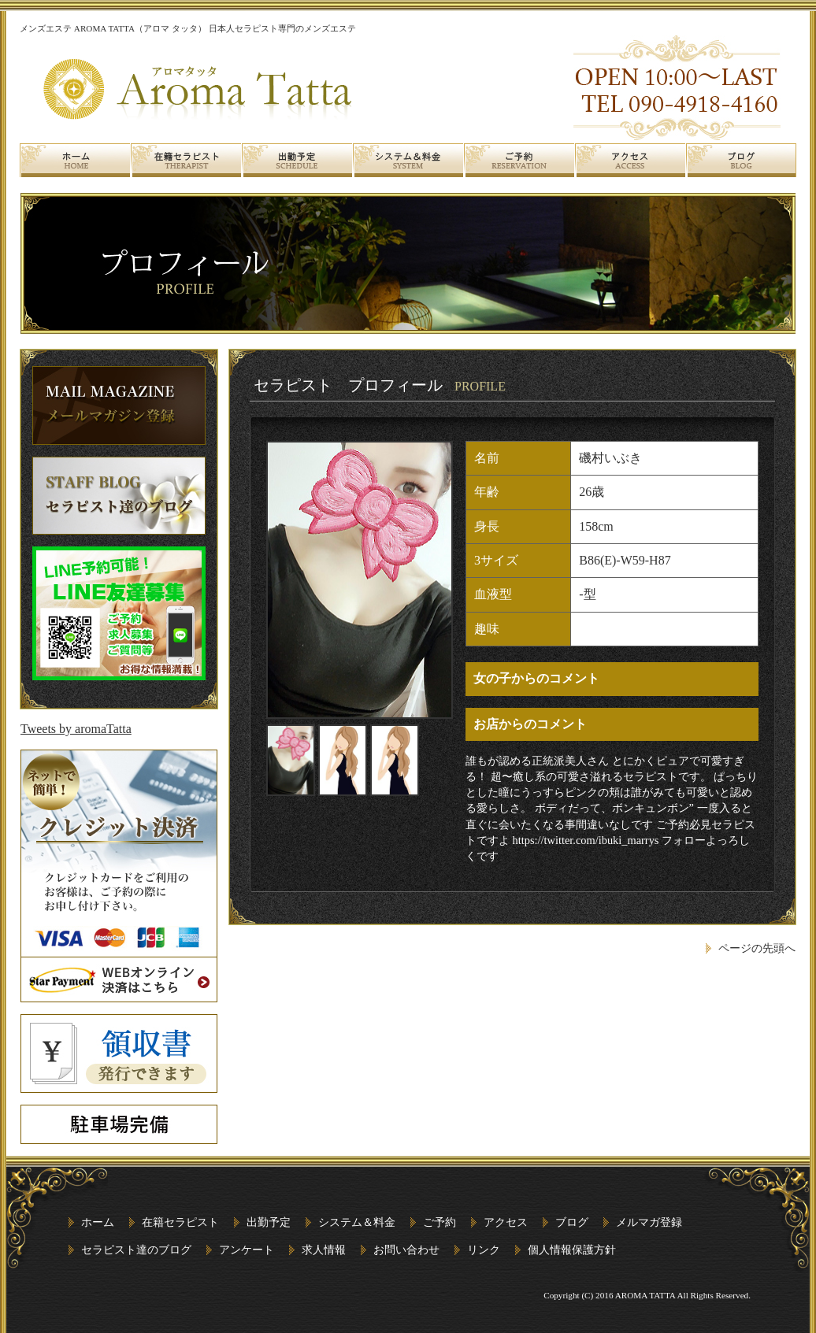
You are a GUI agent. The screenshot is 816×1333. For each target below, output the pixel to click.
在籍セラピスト (180, 1222)
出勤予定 (269, 1222)
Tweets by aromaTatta (76, 728)
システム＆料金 (356, 1222)
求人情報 (324, 1249)
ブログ (571, 1222)
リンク (483, 1249)
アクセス (506, 1222)
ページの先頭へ (757, 948)
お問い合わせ (406, 1249)
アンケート (246, 1249)
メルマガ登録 (649, 1222)
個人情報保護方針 (572, 1249)
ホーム (97, 1222)
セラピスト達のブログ (136, 1249)
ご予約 (439, 1222)
